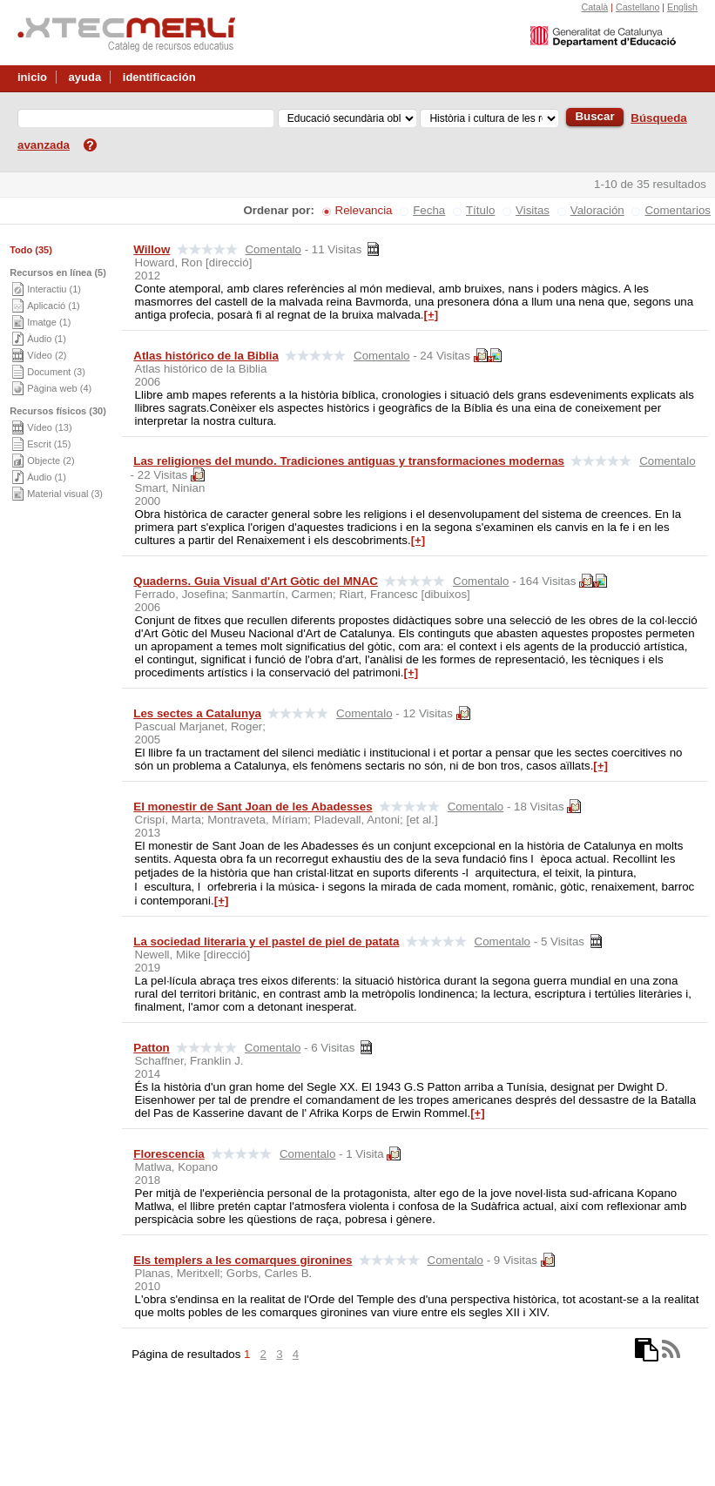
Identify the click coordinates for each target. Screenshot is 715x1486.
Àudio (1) (46, 338)
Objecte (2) (50, 460)
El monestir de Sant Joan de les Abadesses (252, 806)
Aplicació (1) (53, 305)
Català (594, 7)
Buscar (594, 116)
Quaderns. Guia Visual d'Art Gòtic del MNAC (255, 581)
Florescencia (169, 1153)
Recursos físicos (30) (58, 411)
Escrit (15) (49, 444)
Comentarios (677, 210)
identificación (159, 77)
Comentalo (272, 249)
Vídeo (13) (49, 427)
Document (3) (56, 371)
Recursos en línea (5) (58, 272)
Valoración (597, 210)
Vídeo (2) (46, 355)
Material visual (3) (65, 493)
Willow (151, 249)
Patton (151, 1047)
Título (480, 210)
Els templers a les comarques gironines (242, 1260)
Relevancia (364, 210)
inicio (32, 77)
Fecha (429, 210)
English (682, 7)
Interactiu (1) (54, 289)
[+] (431, 314)
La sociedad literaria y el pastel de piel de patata (266, 941)
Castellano (637, 7)
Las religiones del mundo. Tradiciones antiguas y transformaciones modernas (348, 460)
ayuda (85, 77)
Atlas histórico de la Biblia (206, 355)
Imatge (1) (49, 322)
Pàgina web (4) (59, 388)
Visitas (533, 210)
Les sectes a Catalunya (197, 713)
